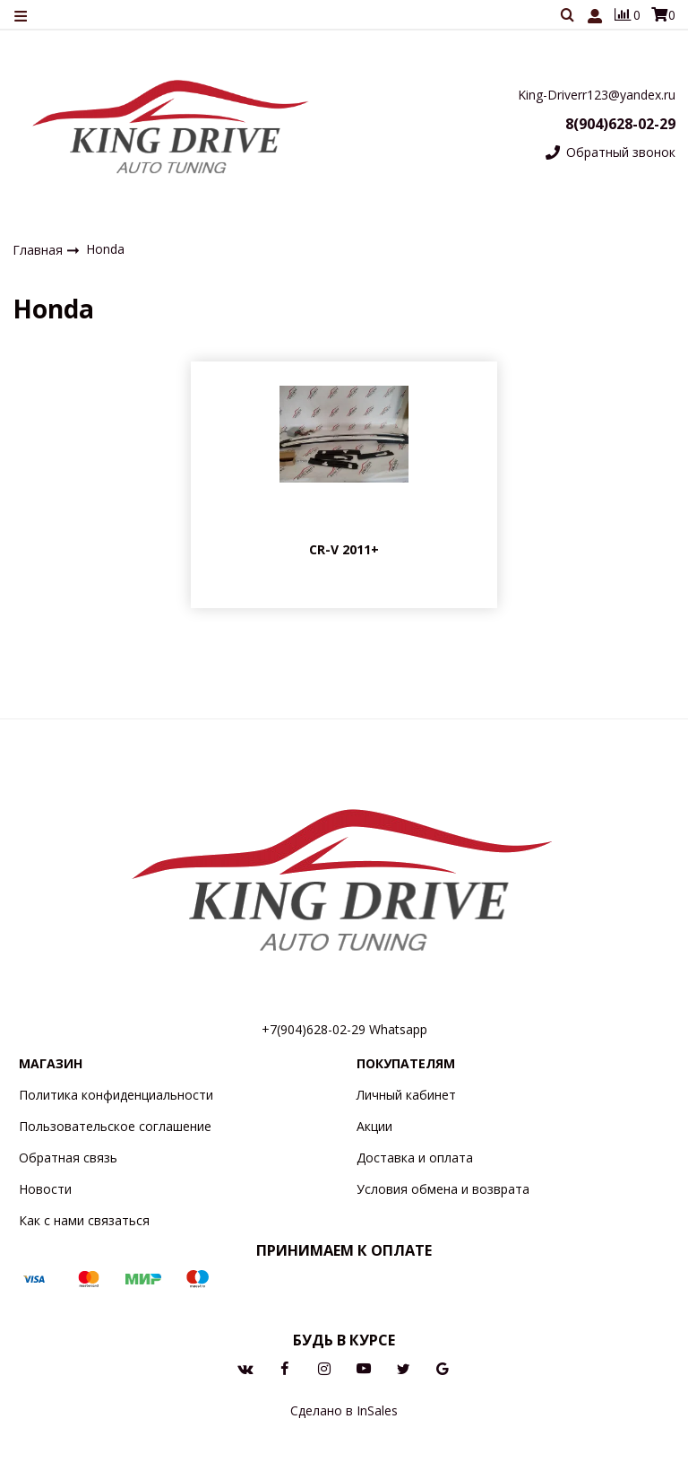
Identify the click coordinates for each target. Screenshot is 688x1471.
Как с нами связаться (84, 1220)
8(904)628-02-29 (620, 124)
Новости (45, 1188)
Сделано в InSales (344, 1410)
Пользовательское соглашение (115, 1126)
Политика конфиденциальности (116, 1094)
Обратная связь (68, 1157)
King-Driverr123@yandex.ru (596, 94)
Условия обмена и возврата (443, 1188)
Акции (374, 1126)
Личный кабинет (406, 1094)
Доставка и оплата (415, 1157)
